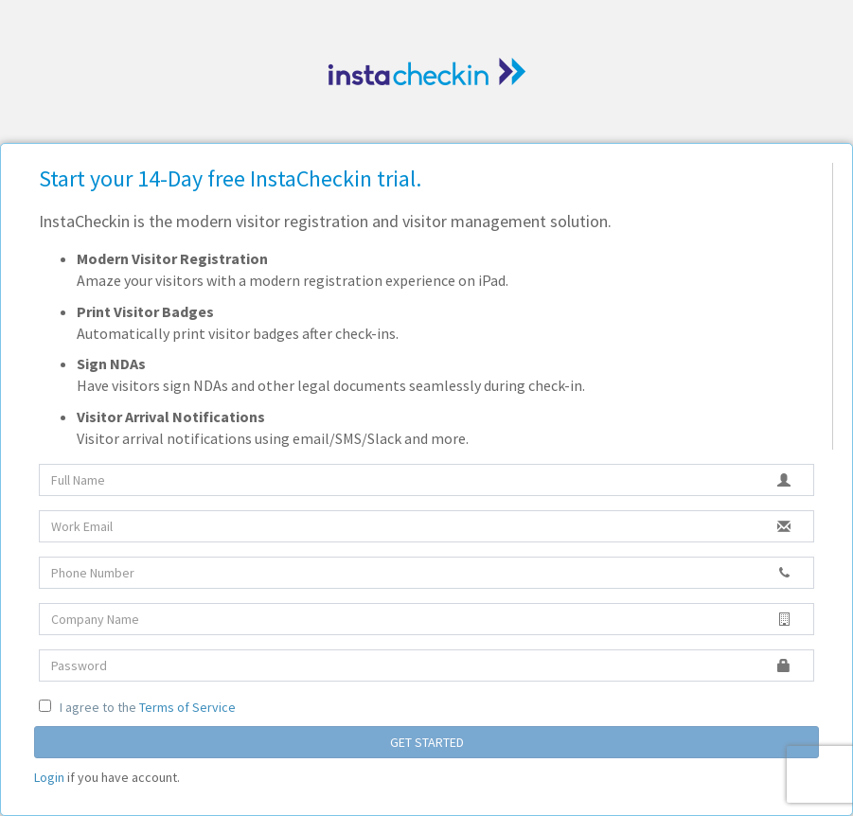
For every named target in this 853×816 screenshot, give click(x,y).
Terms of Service (187, 707)
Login (49, 777)
